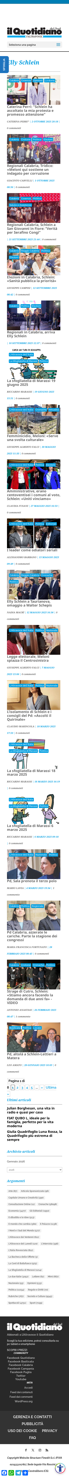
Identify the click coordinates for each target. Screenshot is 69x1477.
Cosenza (26, 80)
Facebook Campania (21, 1368)
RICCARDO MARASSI (19, 391)
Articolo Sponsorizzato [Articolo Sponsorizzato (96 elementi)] (35, 1191)
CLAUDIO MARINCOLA (20, 726)
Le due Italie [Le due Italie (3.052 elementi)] (18, 1276)
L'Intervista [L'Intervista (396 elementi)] (49, 1243)
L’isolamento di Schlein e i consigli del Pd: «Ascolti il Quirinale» (29, 715)
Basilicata (15, 1028)
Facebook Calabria (21, 1365)
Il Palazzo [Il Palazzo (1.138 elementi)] (48, 1224)
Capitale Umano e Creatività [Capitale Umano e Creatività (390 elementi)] (26, 1197)
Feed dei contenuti (21, 1392)
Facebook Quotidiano (21, 1358)
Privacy (49, 1431)
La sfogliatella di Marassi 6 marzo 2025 (30, 827)
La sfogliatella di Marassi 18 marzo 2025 (31, 772)
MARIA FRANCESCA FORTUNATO (27, 947)
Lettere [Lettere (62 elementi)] (38, 1276)
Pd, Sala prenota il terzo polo (32, 881)
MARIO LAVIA (15, 888)
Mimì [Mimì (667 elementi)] (53, 1276)
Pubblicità (32, 1424)
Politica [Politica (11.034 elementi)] (16, 1289)
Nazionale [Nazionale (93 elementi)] (16, 1283)
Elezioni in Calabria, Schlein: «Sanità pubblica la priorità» (31, 279)
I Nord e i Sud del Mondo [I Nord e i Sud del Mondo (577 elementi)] (24, 1230)
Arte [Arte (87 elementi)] (12, 1191)
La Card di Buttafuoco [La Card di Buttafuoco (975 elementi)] (22, 1263)
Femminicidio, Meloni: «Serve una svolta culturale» (32, 438)
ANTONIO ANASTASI (19, 1010)
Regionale (37, 906)
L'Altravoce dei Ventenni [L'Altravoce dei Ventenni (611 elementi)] (23, 1237)
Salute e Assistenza (20, 205)
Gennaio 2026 (16, 1161)
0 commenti (14, 128)
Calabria (14, 80)
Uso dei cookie (22, 1431)
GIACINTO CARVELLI (19, 180)
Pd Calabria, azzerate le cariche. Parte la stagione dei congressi (32, 936)
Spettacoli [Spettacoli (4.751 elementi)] (17, 1303)
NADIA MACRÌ (15, 612)
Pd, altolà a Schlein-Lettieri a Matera (31, 1056)
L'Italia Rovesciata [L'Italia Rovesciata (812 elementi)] (20, 1250)
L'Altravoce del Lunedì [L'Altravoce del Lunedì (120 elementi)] (23, 1243)
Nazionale (51, 630)
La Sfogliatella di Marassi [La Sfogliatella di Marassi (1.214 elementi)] (25, 1270)
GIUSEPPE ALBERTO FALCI (23, 446)
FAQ (32, 1438)
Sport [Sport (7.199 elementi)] (36, 1303)
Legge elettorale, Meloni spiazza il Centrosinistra (28, 658)
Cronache (41, 409)
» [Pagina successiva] (42, 1087)
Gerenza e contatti (32, 1417)
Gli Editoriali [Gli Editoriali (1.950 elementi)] (39, 1211)
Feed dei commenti (21, 1396)
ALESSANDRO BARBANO (21, 557)
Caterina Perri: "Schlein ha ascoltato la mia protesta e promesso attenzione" (30, 110)
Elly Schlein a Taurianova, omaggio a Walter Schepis (29, 603)
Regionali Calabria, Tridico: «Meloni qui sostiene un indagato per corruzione (30, 169)
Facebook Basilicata (21, 1361)
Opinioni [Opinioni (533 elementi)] (34, 1283)
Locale (37, 1028)
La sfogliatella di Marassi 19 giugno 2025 (31, 382)
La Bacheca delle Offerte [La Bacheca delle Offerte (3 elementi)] (23, 1257)
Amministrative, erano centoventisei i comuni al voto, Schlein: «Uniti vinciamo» (33, 495)
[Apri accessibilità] (60, 1468)
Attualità (54, 409)
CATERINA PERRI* (18, 121)
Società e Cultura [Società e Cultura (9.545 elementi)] (39, 1296)
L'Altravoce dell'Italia (21, 354)
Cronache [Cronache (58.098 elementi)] (47, 1204)
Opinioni (38, 80)
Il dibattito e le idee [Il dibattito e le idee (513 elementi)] (21, 1217)
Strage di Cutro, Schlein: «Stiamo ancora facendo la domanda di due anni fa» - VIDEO (30, 997)
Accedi (28, 1387)
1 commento (23, 1016)
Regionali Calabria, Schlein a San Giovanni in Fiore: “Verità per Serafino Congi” (32, 228)
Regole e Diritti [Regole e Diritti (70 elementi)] (38, 1289)
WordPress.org (24, 1401)
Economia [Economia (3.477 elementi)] (17, 1211)
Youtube (20, 1379)
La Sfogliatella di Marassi (23, 361)
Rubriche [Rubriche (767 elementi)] (16, 1296)
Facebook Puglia (20, 1372)
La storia (49, 80)
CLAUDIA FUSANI (17, 505)
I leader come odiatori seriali (32, 550)
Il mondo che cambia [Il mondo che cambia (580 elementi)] (22, 1224)
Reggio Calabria (30, 250)
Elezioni (48, 139)
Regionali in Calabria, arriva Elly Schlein (31, 334)
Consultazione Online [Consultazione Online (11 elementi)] (21, 1204)
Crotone (26, 139)
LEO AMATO (14, 1065)
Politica (37, 139)
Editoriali (51, 523)
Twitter (21, 1375)
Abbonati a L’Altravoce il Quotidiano (30, 1334)
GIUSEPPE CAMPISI (18, 288)
